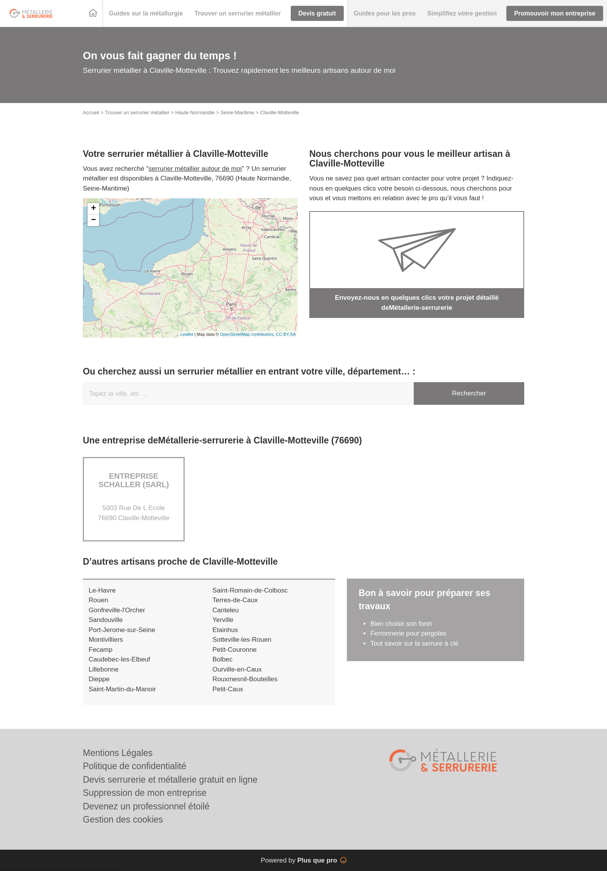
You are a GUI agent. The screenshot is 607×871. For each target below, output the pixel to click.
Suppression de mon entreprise (145, 793)
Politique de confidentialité (134, 766)
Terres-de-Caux (235, 600)
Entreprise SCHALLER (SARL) (133, 480)
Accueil (91, 112)
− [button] (93, 220)
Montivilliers (106, 639)
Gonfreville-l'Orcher (117, 610)
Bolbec (223, 659)
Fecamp (100, 649)
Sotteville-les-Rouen (242, 639)
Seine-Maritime (237, 112)
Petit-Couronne (235, 649)
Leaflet (186, 334)
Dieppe (99, 679)
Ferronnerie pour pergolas (408, 633)
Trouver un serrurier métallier (137, 112)
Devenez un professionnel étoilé (146, 806)
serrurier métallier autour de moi (195, 168)
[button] (146, 13)
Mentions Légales (118, 753)
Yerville (223, 620)
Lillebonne (104, 669)
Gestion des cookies (123, 819)
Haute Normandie (195, 112)
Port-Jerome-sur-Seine (122, 630)
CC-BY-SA (286, 334)
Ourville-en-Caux (237, 669)
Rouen (98, 600)
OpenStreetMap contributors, (248, 334)
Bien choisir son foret (401, 623)
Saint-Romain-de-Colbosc (250, 590)
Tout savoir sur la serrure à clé (414, 643)
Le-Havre (102, 590)
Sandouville (106, 620)
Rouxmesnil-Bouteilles (245, 679)
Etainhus (225, 630)
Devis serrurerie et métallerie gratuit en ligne (170, 780)
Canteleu (226, 610)
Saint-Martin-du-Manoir (122, 689)
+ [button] (93, 209)
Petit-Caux (228, 689)
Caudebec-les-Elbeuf (119, 659)
